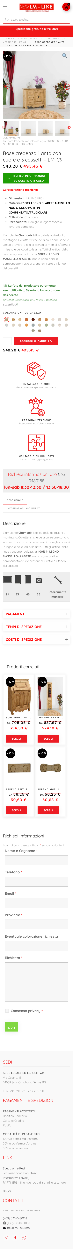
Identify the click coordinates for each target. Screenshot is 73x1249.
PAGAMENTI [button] (16, 614)
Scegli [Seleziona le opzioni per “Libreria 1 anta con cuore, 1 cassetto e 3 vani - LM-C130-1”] (48, 738)
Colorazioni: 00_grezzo (22, 312)
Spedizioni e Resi (14, 1168)
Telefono (13, 872)
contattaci (10, 304)
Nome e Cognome (21, 850)
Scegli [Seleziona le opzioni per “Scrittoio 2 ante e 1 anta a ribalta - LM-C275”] (16, 738)
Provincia (14, 915)
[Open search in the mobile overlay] (36, 20)
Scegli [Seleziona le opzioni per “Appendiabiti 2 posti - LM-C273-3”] (48, 810)
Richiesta (13, 958)
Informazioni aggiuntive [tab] (23, 508)
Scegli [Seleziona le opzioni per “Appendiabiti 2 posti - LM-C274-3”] (16, 810)
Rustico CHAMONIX (22, 144)
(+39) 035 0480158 (15, 1218)
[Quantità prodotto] (7, 341)
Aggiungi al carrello (36, 341)
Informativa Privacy (16, 1178)
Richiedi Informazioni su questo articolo (26, 178)
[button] (5, 8)
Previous (3, 127)
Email (10, 893)
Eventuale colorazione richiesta (31, 936)
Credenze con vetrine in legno (30, 140)
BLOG (7, 1191)
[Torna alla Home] (36, 8)
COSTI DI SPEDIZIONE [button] (24, 639)
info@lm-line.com (16, 1228)
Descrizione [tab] (15, 500)
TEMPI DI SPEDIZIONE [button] (24, 626)
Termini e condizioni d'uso (20, 1173)
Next (69, 127)
